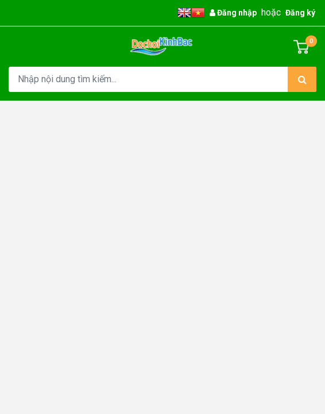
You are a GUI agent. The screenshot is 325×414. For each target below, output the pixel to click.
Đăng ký (300, 12)
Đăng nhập (233, 12)
